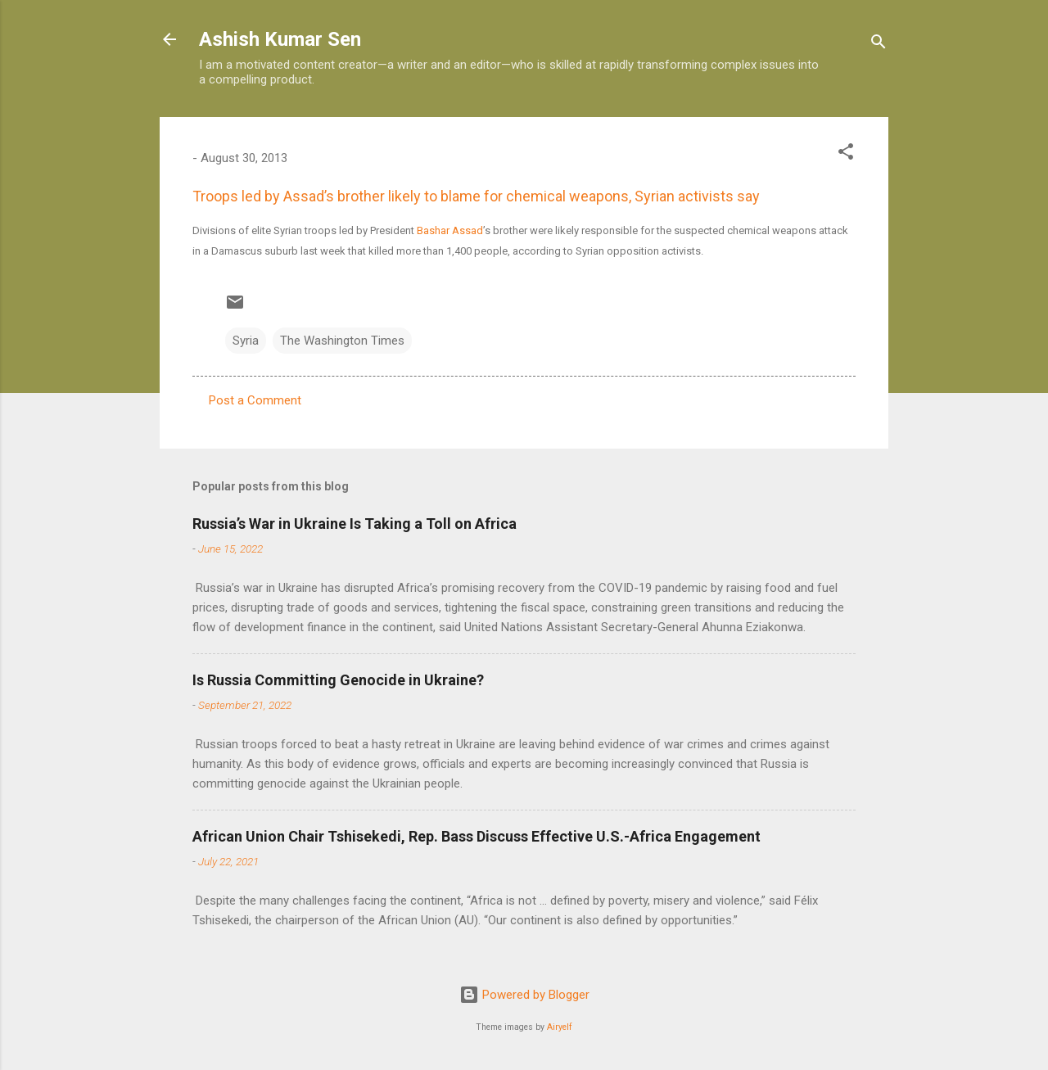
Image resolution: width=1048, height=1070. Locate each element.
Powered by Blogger (524, 994)
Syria (246, 340)
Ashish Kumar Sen (280, 39)
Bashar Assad (450, 230)
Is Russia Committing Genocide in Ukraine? (338, 680)
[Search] (878, 45)
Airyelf (559, 1027)
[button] (846, 154)
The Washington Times (342, 340)
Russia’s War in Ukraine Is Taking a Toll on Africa (354, 523)
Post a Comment (255, 400)
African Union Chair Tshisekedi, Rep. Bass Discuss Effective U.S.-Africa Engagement (476, 836)
